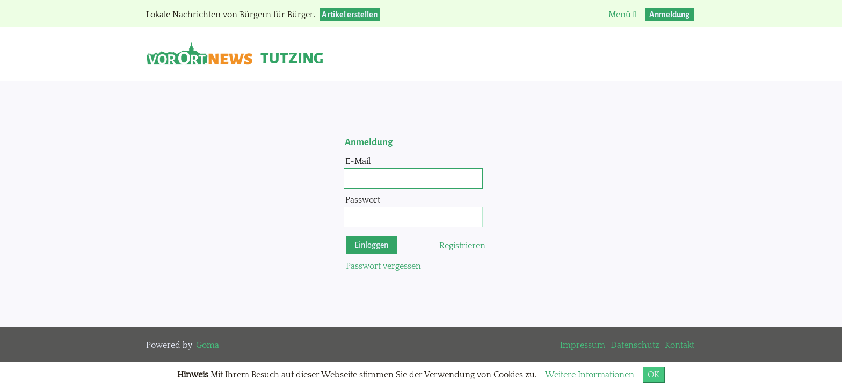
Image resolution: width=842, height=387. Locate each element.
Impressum (582, 345)
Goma (207, 345)
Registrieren (462, 245)
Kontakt (679, 345)
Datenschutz (635, 345)
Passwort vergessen (383, 266)
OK (654, 374)
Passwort (362, 200)
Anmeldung (669, 14)
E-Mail (358, 161)
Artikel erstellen (350, 14)
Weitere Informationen (589, 374)
